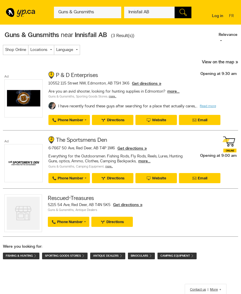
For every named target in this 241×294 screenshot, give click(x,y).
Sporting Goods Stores (91, 96)
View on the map (218, 62)
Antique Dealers (86, 210)
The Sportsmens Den (81, 140)
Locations (38, 50)
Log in (217, 16)
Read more (208, 106)
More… (112, 96)
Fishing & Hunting (21, 256)
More (214, 289)
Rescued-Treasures (71, 198)
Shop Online (15, 50)
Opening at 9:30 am (218, 74)
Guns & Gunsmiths (61, 96)
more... (173, 91)
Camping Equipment (90, 166)
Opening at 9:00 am (218, 156)
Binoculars (141, 256)
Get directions (145, 84)
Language (64, 50)
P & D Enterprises (77, 75)
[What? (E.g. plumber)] (87, 12)
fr (232, 16)
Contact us (198, 289)
